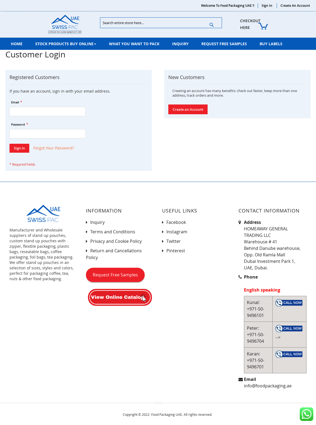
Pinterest (175, 251)
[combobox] (161, 22)
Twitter (173, 241)
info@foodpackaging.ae (268, 386)
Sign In (267, 5)
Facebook (176, 222)
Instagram (176, 232)
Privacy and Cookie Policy (116, 241)
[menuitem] (16, 44)
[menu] (158, 44)
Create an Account (295, 5)
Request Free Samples (115, 275)
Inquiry (97, 222)
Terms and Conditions (112, 232)
